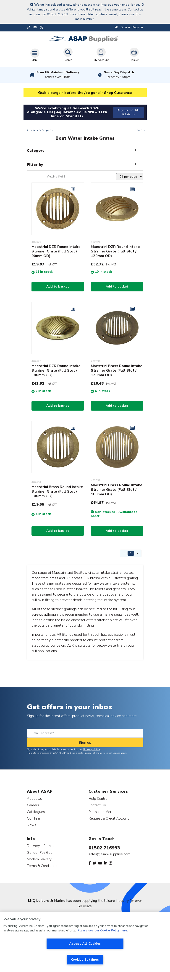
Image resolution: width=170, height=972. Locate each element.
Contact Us (97, 805)
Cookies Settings (85, 959)
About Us (34, 798)
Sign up (85, 742)
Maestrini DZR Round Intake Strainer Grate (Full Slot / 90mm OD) (56, 251)
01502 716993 (104, 848)
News (31, 825)
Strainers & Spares (41, 130)
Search (68, 55)
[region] (85, 942)
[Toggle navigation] (35, 55)
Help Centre (98, 798)
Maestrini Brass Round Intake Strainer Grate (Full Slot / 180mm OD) (116, 490)
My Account (101, 55)
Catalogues (36, 811)
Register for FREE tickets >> (128, 112)
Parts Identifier (100, 811)
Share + (140, 130)
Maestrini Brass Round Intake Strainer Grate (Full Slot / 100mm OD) (57, 491)
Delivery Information (42, 845)
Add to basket (57, 286)
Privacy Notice (91, 749)
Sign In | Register (129, 27)
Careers (33, 805)
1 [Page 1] (131, 553)
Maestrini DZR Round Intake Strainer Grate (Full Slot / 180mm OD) (56, 370)
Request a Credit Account (109, 818)
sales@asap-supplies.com (109, 854)
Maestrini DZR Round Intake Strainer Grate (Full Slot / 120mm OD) (115, 251)
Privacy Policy (91, 753)
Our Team (34, 818)
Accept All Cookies (85, 943)
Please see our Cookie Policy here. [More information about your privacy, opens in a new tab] (103, 930)
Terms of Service (111, 753)
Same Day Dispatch (119, 74)
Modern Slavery (39, 859)
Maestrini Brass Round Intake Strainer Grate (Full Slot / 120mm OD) (116, 370)
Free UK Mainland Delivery (58, 74)
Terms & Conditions (42, 865)
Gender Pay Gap (39, 852)
